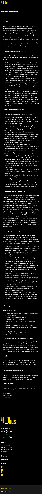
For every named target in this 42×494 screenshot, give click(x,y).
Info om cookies (5, 491)
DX (37, 91)
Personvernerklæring (7, 488)
